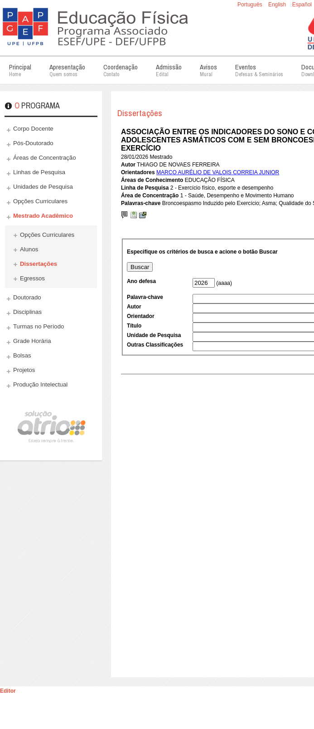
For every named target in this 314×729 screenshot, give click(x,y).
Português (250, 4)
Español (302, 4)
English (278, 4)
